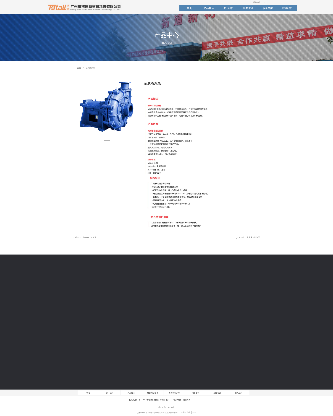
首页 (79, 68)
